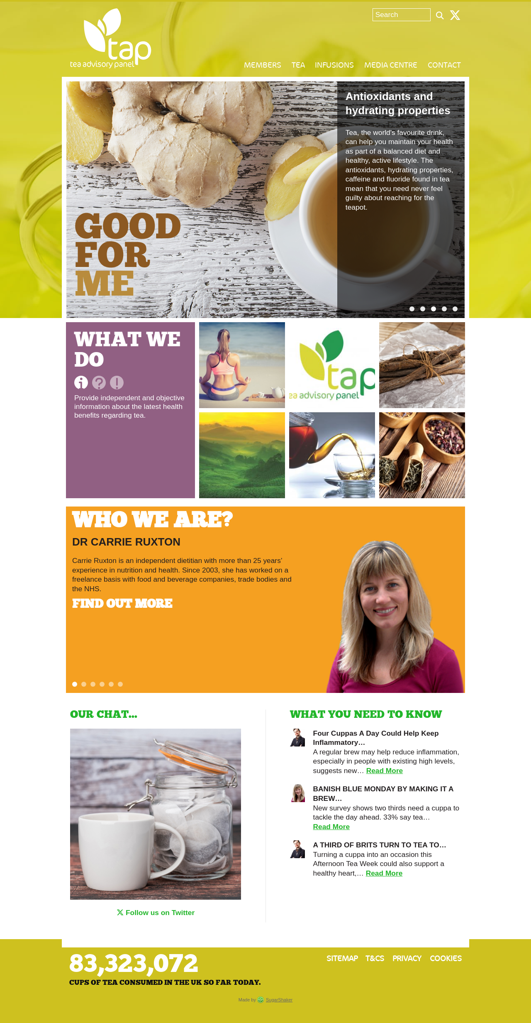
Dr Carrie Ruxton (126, 542)
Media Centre (390, 65)
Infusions (334, 65)
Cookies (446, 959)
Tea (298, 65)
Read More (384, 770)
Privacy (406, 959)
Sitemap (342, 959)
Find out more (123, 604)
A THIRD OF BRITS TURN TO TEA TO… (380, 845)
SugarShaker (279, 999)
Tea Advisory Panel (110, 38)
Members (262, 65)
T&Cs (374, 959)
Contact (444, 65)
